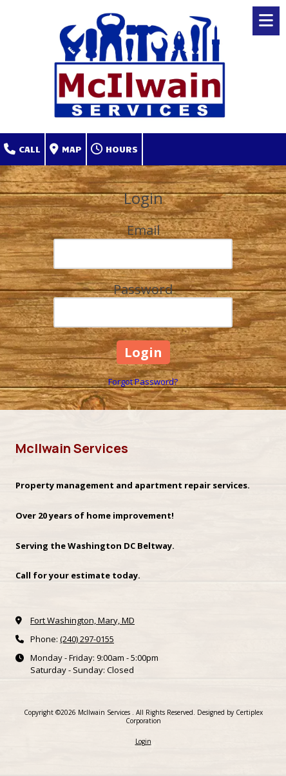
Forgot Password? (143, 381)
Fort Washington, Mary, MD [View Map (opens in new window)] (82, 620)
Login (143, 741)
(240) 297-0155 (87, 639)
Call (22, 149)
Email (143, 230)
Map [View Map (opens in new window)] (66, 149)
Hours (114, 149)
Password (143, 289)
